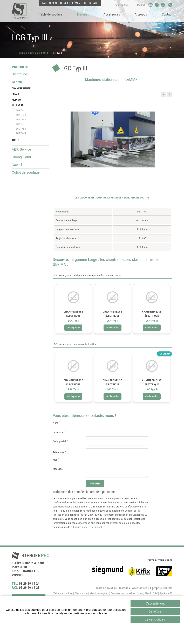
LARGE (45, 53)
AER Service (21, 149)
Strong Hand (21, 157)
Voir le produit (73, 349)
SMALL (15, 94)
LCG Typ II (21, 128)
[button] (112, 139)
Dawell (17, 165)
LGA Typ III (21, 119)
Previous (163, 94)
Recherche (170, 5)
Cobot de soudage (26, 172)
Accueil (13, 53)
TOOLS (15, 140)
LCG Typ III (57, 53)
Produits (22, 53)
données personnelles (93, 548)
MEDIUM (16, 99)
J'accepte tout (155, 603)
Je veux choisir (155, 619)
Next (169, 94)
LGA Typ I (20, 110)
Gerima (34, 53)
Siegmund (19, 74)
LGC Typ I (20, 124)
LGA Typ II (21, 115)
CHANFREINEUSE (21, 88)
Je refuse (155, 611)
